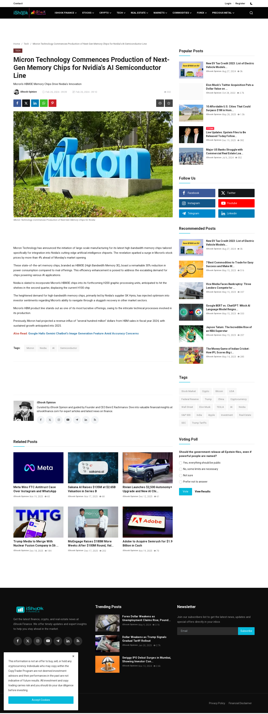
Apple (211, 415)
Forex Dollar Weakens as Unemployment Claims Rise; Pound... (146, 619)
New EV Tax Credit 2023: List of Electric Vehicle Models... (230, 65)
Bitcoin (219, 391)
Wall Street (187, 407)
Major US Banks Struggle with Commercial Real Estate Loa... (224, 151)
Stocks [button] (88, 13)
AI (53, 348)
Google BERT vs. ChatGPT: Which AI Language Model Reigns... (228, 307)
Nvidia (43, 348)
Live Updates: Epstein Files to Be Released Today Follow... (226, 134)
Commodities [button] (182, 13)
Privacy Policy (216, 704)
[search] (251, 12)
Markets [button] (160, 13)
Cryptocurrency (238, 399)
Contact (18, 3)
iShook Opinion (46, 402)
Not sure (188, 475)
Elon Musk (204, 407)
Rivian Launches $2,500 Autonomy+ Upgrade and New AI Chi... (147, 490)
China (221, 399)
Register (240, 3)
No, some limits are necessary (200, 469)
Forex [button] (202, 13)
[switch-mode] (252, 3)
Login (228, 3)
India (199, 415)
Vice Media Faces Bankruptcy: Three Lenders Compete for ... (228, 286)
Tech (26, 43)
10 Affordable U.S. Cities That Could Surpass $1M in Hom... (228, 108)
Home (16, 43)
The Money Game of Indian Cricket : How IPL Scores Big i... (228, 350)
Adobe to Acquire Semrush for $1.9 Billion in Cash (147, 544)
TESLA (220, 407)
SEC (183, 422)
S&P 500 (185, 415)
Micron (30, 348)
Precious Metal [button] (223, 13)
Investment (227, 415)
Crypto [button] (105, 13)
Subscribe (246, 632)
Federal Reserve (190, 399)
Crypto (205, 391)
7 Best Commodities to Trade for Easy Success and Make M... (229, 264)
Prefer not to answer (195, 481)
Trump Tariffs (199, 422)
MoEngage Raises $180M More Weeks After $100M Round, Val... (91, 544)
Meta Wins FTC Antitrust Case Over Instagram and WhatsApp (34, 490)
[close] (73, 656)
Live (210, 128)
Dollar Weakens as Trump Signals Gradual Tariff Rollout (144, 639)
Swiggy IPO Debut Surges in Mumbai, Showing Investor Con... (146, 660)
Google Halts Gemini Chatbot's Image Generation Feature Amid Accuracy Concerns (83, 333)
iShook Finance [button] (66, 13)
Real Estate (245, 415)
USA (231, 391)
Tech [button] (121, 13)
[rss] (78, 642)
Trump (208, 399)
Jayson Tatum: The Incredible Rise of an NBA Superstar (229, 329)
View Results (202, 491)
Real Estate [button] (139, 13)
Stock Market (188, 391)
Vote (185, 491)
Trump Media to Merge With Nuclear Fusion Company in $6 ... (35, 544)
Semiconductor (68, 348)
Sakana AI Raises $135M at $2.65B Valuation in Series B (92, 490)
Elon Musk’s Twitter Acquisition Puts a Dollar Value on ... (229, 86)
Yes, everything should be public (202, 462)
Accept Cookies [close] (41, 699)
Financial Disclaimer (240, 704)
